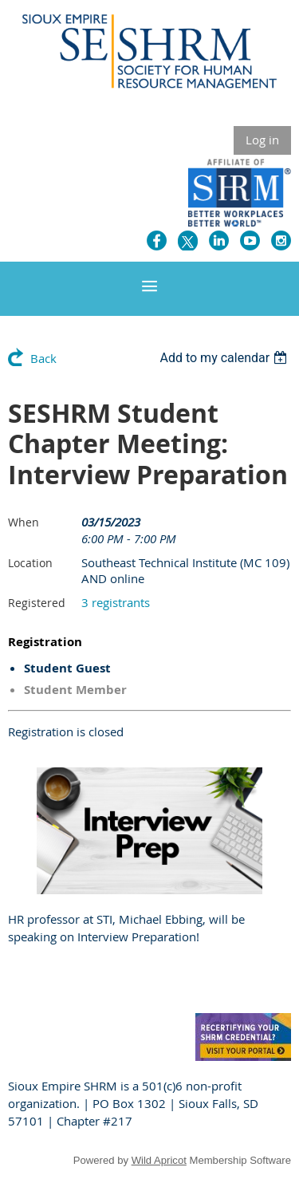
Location (30, 562)
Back (43, 358)
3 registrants (115, 602)
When (23, 522)
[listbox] (225, 358)
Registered (36, 602)
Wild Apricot (159, 1160)
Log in (262, 140)
